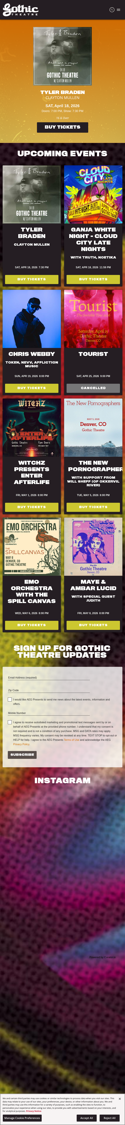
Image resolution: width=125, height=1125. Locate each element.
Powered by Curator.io (103, 957)
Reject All (110, 1118)
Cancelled (93, 388)
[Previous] (5, 81)
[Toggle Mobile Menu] (118, 10)
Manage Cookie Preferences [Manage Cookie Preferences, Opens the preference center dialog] (22, 1118)
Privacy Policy (21, 744)
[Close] (119, 1099)
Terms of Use (71, 740)
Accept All (86, 1118)
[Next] (120, 81)
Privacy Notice (33, 1111)
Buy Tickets (62, 127)
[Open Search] (112, 9)
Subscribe (22, 754)
